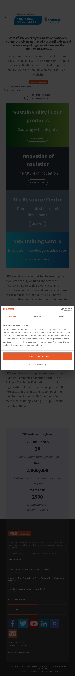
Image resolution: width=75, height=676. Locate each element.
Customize (37, 364)
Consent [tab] (13, 316)
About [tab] (62, 316)
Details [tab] (37, 316)
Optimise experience (37, 356)
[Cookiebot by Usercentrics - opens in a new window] (60, 309)
